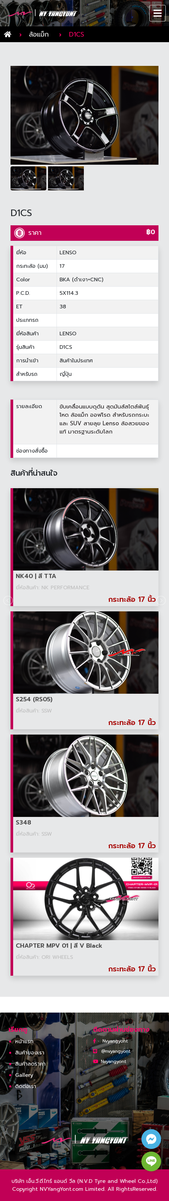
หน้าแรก (24, 1042)
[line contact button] (151, 1161)
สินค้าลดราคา (30, 1064)
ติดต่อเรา (25, 1086)
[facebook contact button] (151, 1139)
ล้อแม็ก (39, 34)
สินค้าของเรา (29, 1053)
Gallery (24, 1075)
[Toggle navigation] (157, 13)
